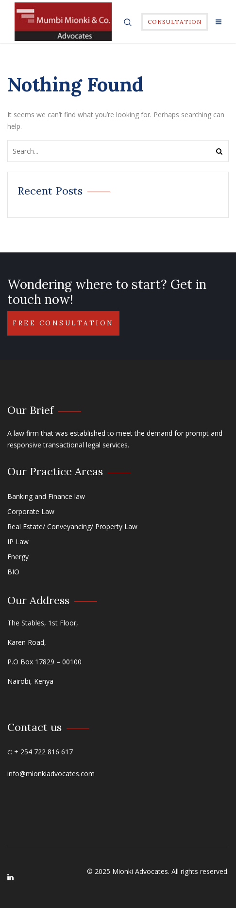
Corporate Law (30, 511)
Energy (18, 556)
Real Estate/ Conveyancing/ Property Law (72, 526)
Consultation (175, 21)
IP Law (18, 541)
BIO (13, 571)
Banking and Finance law (46, 496)
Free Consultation (63, 323)
